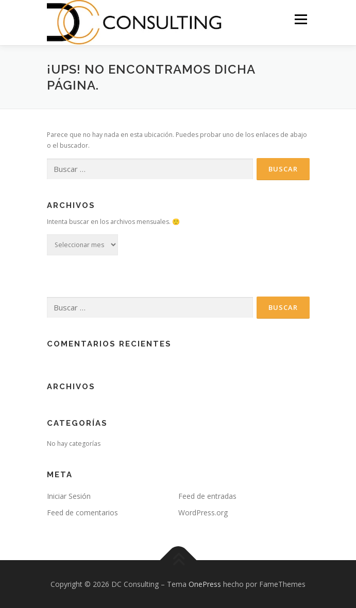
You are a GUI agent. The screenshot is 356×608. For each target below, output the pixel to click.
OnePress (205, 584)
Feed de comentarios (82, 512)
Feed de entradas (207, 496)
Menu (300, 19)
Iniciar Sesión (69, 496)
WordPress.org (203, 512)
